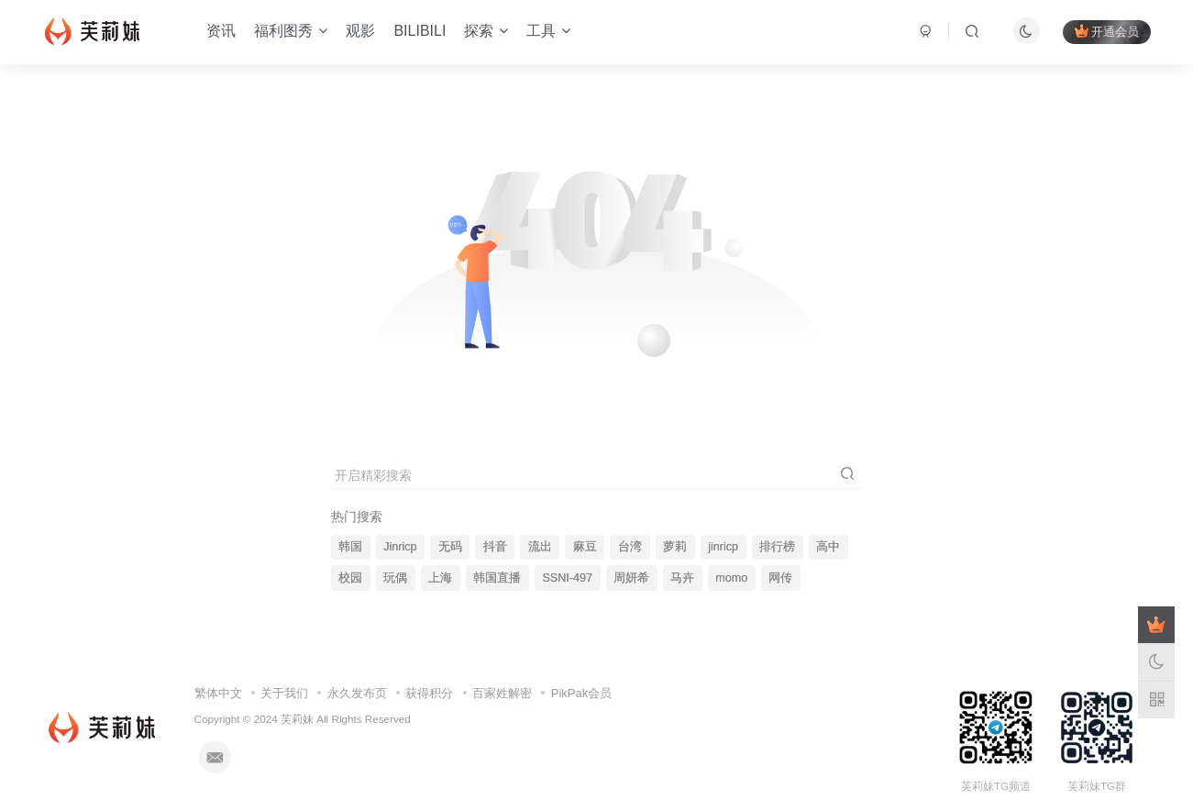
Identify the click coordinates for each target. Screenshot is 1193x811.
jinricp (723, 546)
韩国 (350, 546)
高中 (828, 546)
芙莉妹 (297, 719)
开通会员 (1107, 31)
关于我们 (284, 693)
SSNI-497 (567, 578)
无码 (450, 546)
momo (731, 578)
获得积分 (429, 693)
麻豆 (585, 546)
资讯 (221, 31)
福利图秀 (290, 31)
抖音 (495, 546)
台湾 (630, 546)
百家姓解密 (502, 693)
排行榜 (777, 546)
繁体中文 (218, 693)
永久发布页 (357, 693)
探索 (486, 31)
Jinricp (399, 546)
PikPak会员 (581, 693)
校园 (350, 578)
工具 (548, 31)
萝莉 (675, 546)
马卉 (682, 578)
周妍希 (631, 578)
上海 (440, 578)
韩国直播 (497, 578)
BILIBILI (419, 31)
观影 (360, 31)
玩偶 (395, 578)
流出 (540, 546)
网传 (780, 578)
